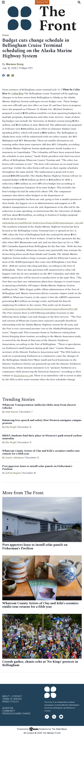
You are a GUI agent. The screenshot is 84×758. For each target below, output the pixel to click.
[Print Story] (12, 75)
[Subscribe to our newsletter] (61, 718)
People (5, 35)
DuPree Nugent (13, 473)
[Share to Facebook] (3, 75)
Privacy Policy (10, 701)
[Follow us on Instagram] (54, 718)
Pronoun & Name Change (16, 713)
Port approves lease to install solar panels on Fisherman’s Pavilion (37, 467)
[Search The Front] (80, 2)
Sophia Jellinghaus (14, 457)
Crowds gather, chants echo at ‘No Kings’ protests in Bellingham (40, 663)
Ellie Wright (10, 427)
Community (8, 710)
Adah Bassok (11, 411)
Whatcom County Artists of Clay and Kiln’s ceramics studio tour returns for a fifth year (41, 452)
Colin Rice (17, 93)
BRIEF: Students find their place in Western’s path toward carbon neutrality (42, 437)
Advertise (7, 708)
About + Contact (12, 696)
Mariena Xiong (14, 64)
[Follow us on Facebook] (47, 718)
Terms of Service (12, 699)
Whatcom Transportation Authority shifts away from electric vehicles (39, 406)
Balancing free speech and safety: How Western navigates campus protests (41, 421)
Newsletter (42, 2)
